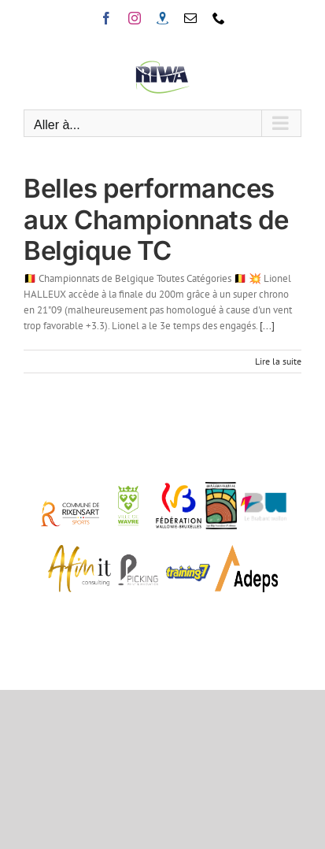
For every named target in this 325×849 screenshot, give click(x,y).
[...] (267, 325)
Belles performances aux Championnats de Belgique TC (156, 219)
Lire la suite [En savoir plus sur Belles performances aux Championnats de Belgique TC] (278, 361)
